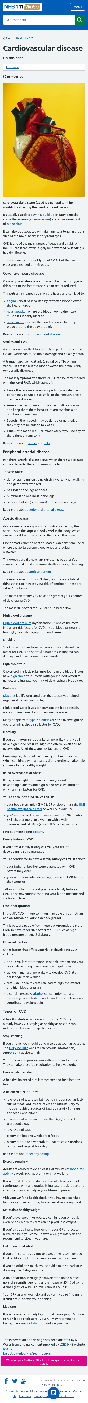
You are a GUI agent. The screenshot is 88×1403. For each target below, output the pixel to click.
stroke (32, 443)
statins (37, 1323)
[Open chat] (54, 1393)
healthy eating (38, 1154)
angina (12, 301)
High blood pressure (17, 623)
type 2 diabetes (40, 720)
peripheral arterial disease (46, 510)
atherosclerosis (40, 219)
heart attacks (16, 311)
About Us (12, 1391)
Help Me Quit (18, 1048)
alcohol (38, 993)
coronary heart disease (44, 334)
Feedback (25, 1396)
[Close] (81, 1360)
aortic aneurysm (39, 572)
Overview (12, 67)
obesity (38, 832)
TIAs (47, 443)
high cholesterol (22, 676)
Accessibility (29, 1391)
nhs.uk (7, 1349)
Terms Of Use (65, 1396)
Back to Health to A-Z (19, 38)
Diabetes (9, 696)
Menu (77, 7)
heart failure (15, 322)
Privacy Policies (44, 1396)
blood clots (14, 224)
